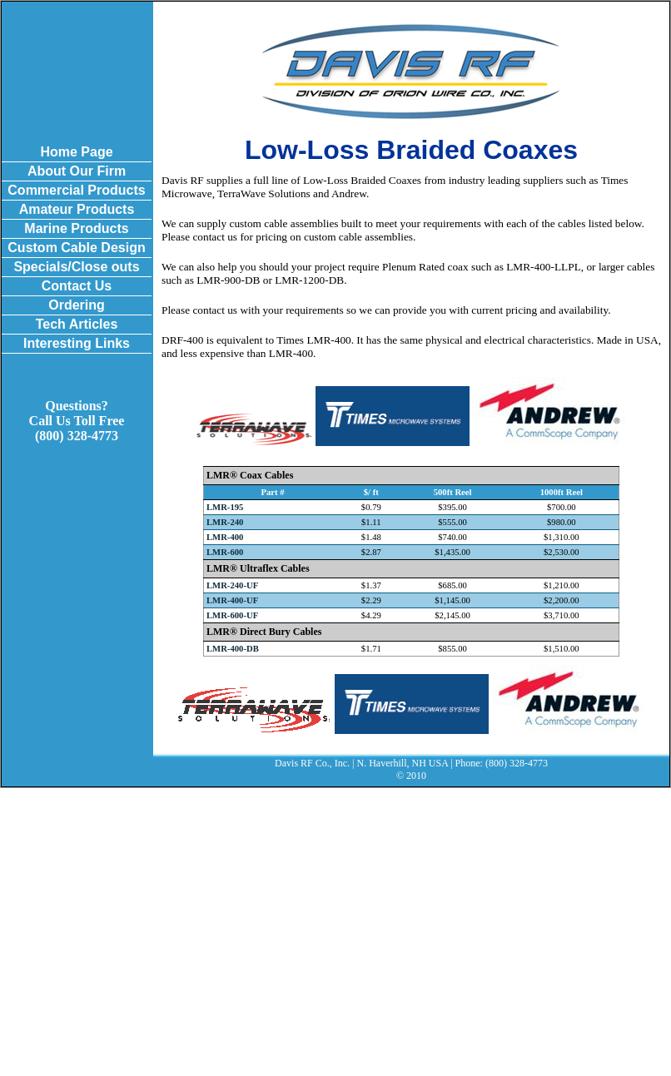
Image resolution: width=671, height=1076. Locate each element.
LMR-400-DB (232, 648)
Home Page (76, 152)
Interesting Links (76, 343)
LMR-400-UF (232, 600)
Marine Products (76, 228)
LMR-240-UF (232, 585)
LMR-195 (224, 507)
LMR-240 (224, 522)
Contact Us (77, 286)
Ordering (76, 305)
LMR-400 (224, 537)
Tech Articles (77, 324)
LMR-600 (224, 552)
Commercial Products (76, 190)
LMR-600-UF (232, 615)
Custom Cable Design (76, 247)
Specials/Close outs (76, 267)
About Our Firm (76, 171)
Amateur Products (77, 209)
